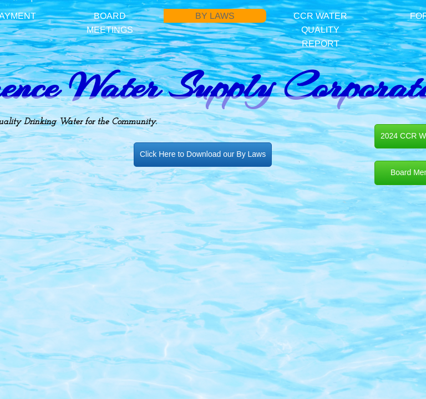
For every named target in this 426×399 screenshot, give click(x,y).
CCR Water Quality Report (320, 29)
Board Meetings (110, 22)
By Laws (215, 16)
